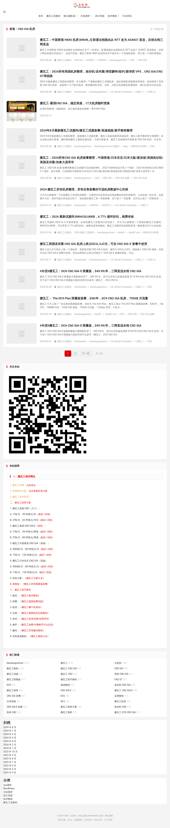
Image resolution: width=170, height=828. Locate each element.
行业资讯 (127, 16)
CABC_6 (151, 91)
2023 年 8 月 (9, 758)
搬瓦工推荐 (15, 690)
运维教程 (121, 696)
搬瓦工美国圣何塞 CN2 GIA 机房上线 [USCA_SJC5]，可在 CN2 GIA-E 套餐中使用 (93, 244)
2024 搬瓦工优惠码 (84, 232)
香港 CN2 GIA (123, 674)
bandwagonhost (118, 60)
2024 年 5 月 (9, 737)
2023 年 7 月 (9, 762)
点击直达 (31, 485)
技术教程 (112, 16)
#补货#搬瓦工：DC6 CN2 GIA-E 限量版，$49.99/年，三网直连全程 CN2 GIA (90, 271)
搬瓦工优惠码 (53, 16)
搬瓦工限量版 (16, 679)
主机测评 (85, 16)
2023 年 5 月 (9, 769)
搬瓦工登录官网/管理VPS (35, 618)
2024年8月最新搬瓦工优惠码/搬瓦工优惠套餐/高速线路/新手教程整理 (86, 130)
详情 (47, 514)
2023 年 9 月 (9, 755)
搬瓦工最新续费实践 (32, 601)
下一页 (85, 353)
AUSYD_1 (107, 205)
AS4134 (78, 60)
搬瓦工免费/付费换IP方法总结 (37, 624)
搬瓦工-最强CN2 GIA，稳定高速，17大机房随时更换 (75, 103)
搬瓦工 (67, 663)
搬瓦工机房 (122, 701)
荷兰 (65, 701)
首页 (40, 16)
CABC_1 (139, 91)
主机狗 (85, 5)
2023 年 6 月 (9, 765)
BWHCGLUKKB (138, 146)
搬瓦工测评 (69, 712)
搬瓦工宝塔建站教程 (32, 630)
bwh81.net (134, 232)
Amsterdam (80, 91)
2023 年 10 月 (10, 751)
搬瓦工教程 (15, 668)
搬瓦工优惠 (15, 674)
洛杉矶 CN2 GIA (124, 685)
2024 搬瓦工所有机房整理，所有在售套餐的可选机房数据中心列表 (84, 189)
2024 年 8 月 (9, 727)
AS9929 (102, 60)
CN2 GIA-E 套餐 (17, 706)
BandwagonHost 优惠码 (107, 146)
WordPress (9, 788)
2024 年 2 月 (9, 744)
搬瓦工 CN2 (69, 674)
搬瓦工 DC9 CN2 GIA (127, 712)
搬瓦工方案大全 (34, 578)
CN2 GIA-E (68, 690)
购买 (41, 514)
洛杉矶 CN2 (122, 706)
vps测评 (7, 785)
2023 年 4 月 (9, 772)
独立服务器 (69, 16)
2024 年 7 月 (9, 730)
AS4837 (90, 60)
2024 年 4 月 (9, 741)
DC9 (11, 685)
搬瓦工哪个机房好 (31, 607)
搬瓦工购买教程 (30, 595)
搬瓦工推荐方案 (71, 706)
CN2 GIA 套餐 (122, 178)
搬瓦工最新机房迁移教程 (34, 613)
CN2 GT (120, 679)
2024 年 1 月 (9, 748)
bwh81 (121, 232)
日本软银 (13, 701)
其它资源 (99, 16)
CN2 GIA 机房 (140, 178)
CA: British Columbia (121, 91)
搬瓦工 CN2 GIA (71, 668)
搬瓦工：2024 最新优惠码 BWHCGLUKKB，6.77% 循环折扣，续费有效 (87, 216)
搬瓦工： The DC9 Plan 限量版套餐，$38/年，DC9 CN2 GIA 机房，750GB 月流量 (94, 298)
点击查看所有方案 (38, 491)
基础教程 (67, 685)
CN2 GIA (142, 60)
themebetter (93, 816)
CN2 (132, 60)
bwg (125, 146)
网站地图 (109, 816)
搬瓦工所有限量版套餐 (35, 584)
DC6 (65, 696)
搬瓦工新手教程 (71, 679)
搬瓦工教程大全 (39, 636)
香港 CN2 (14, 712)
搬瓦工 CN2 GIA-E (125, 690)
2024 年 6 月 (9, 734)
